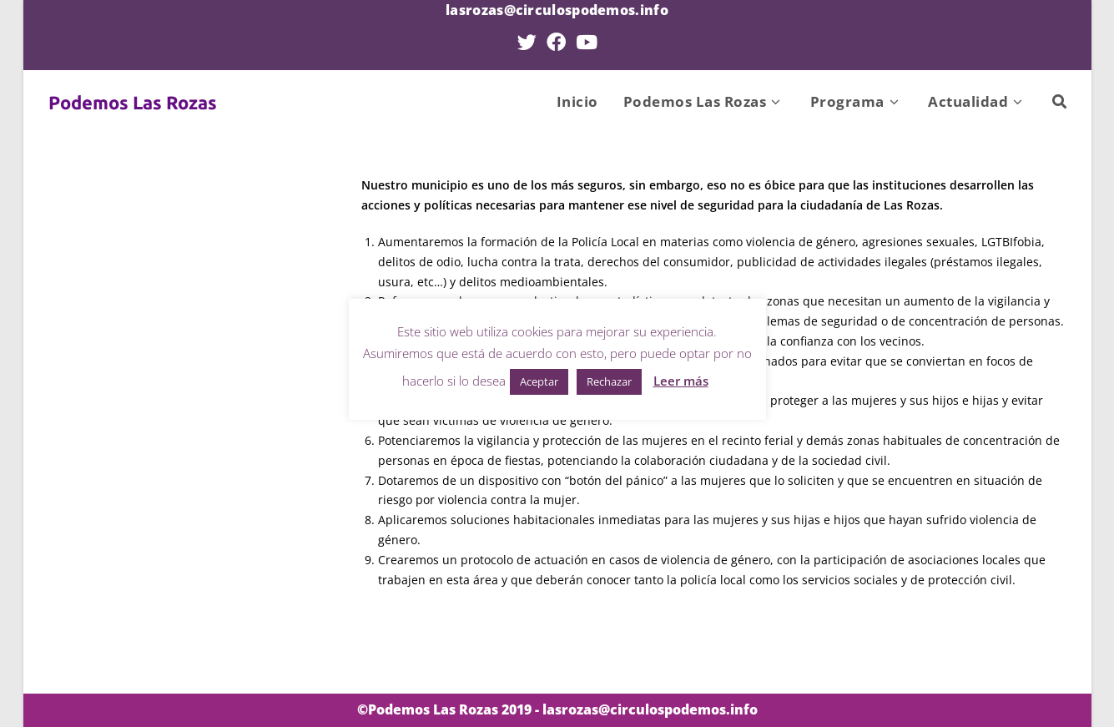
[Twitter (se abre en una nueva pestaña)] (527, 42)
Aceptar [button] (539, 381)
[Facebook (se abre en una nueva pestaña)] (556, 42)
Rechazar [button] (609, 381)
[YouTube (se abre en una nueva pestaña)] (586, 42)
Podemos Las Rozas (132, 102)
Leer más (680, 380)
